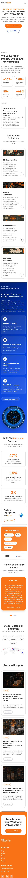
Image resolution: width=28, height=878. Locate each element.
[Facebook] (11, 876)
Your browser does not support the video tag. (13, 41)
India (22, 639)
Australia (13, 643)
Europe (5, 639)
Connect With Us (13, 831)
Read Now (8, 712)
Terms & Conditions (7, 868)
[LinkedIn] (7, 876)
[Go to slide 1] (11, 615)
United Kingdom (18, 636)
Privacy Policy (5, 871)
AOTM (3, 858)
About (3, 853)
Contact (3, 861)
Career (3, 856)
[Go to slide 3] (14, 615)
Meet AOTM (13, 31)
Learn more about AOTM (10, 399)
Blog (2, 851)
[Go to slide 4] (15, 615)
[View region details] (3, 649)
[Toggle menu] (25, 3)
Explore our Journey (13, 26)
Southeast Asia (13, 639)
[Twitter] (2, 876)
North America (8, 636)
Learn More (9, 520)
